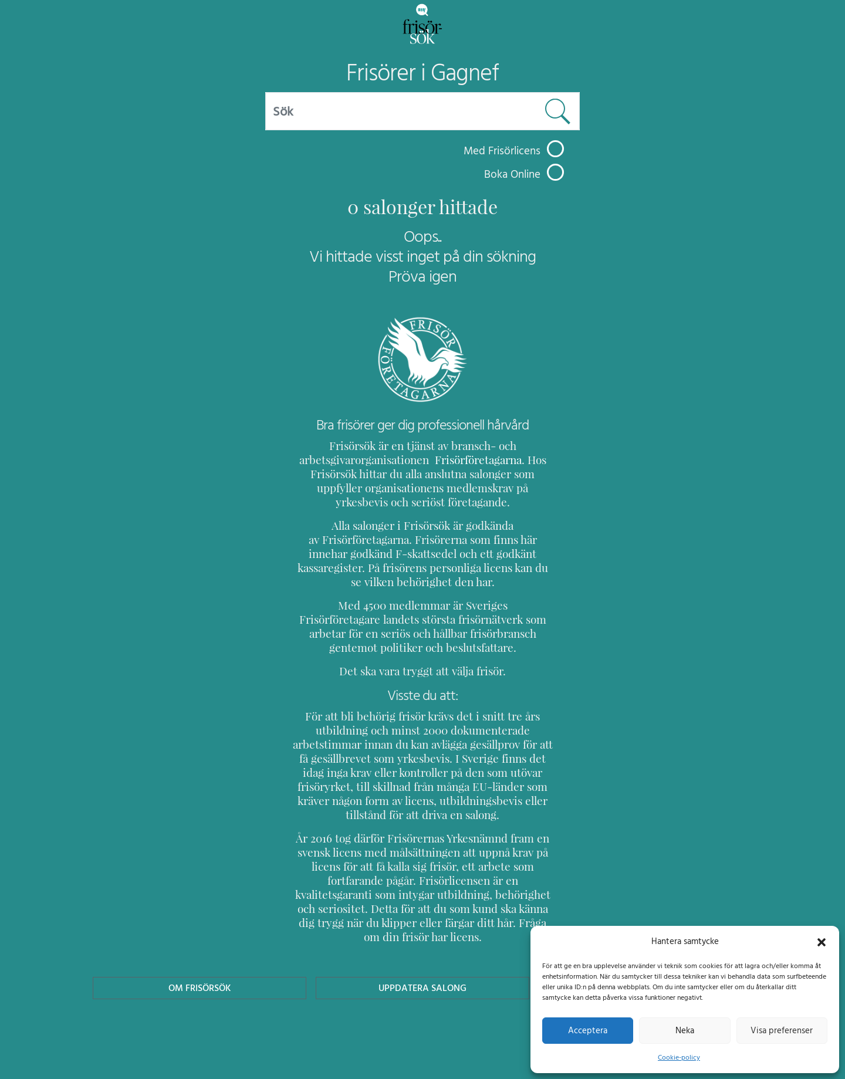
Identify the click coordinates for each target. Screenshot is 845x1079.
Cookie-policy (678, 1057)
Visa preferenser (782, 1030)
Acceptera (587, 1030)
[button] (821, 941)
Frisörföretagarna (470, 460)
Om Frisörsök (199, 960)
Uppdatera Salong (422, 960)
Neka (684, 1030)
